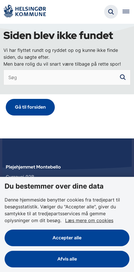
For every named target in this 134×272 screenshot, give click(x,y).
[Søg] (67, 77)
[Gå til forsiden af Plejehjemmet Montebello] (24, 12)
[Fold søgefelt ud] (111, 12)
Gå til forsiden (30, 107)
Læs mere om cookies (89, 220)
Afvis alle (67, 259)
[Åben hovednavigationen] (128, 11)
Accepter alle (67, 238)
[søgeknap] (123, 77)
